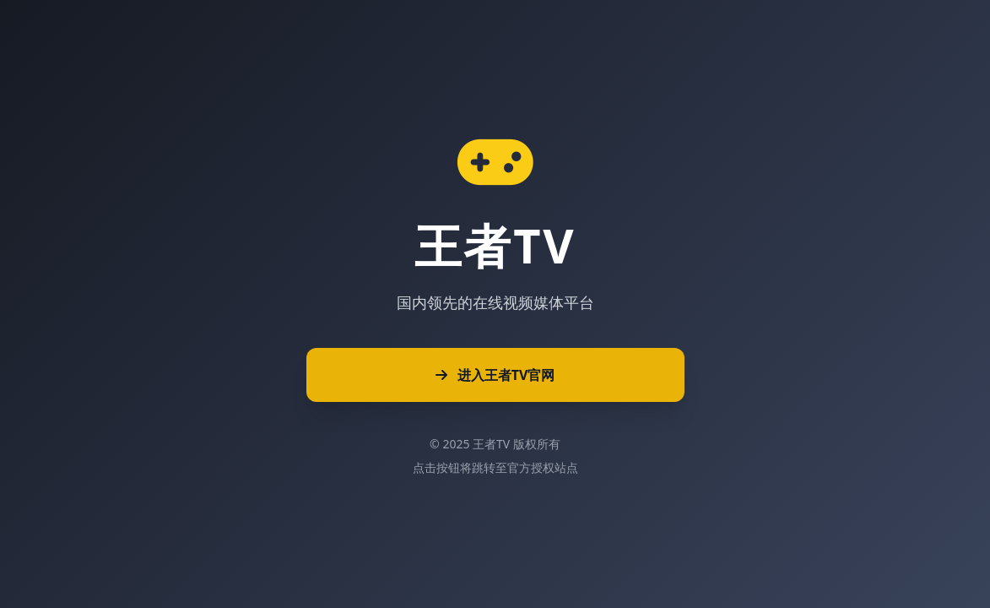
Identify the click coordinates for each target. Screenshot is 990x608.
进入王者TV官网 (495, 375)
